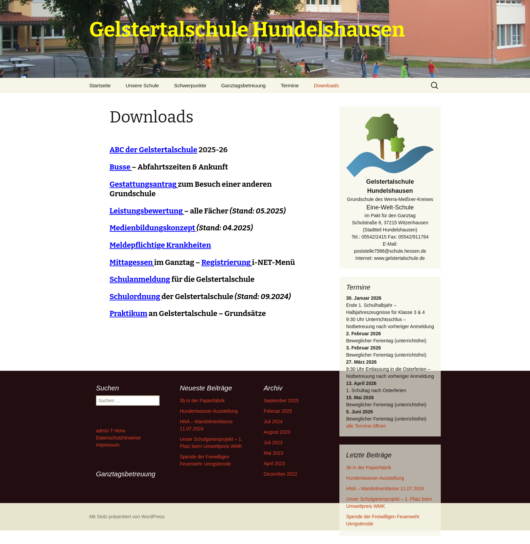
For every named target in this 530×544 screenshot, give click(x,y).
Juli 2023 (273, 442)
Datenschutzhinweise (118, 437)
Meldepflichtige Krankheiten (160, 245)
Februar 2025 (278, 411)
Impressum (107, 445)
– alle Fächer (198, 211)
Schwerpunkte (190, 85)
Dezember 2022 (280, 474)
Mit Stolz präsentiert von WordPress (127, 516)
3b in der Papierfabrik (368, 467)
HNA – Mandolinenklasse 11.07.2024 (385, 488)
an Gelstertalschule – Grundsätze (188, 313)
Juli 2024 (273, 421)
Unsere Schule (142, 85)
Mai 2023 (273, 453)
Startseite (100, 85)
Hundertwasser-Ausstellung (375, 478)
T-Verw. (118, 430)
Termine (289, 85)
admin (102, 430)
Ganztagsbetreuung (243, 85)
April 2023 (274, 463)
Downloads (326, 85)
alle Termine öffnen (366, 426)
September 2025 (281, 400)
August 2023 (277, 432)
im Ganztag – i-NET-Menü (202, 262)
